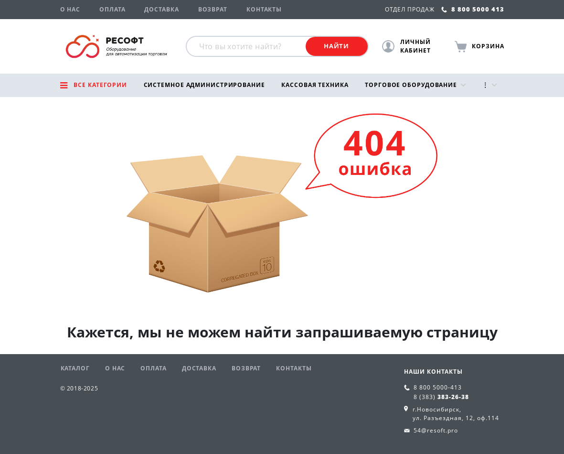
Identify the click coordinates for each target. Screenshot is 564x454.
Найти (336, 46)
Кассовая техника (314, 85)
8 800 (438, 387)
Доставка (161, 9)
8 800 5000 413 (472, 9)
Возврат (212, 9)
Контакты (264, 9)
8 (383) (441, 397)
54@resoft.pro (436, 430)
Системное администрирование (204, 85)
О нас (70, 9)
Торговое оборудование (411, 85)
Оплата (112, 9)
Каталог (75, 368)
